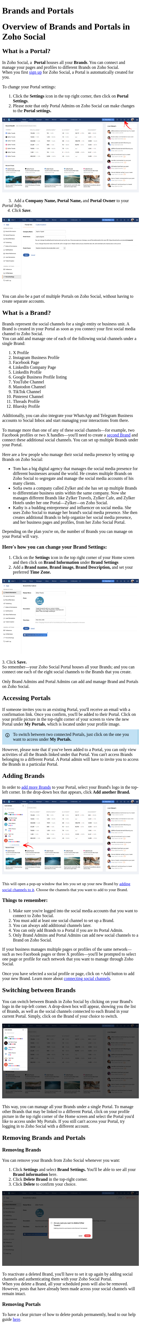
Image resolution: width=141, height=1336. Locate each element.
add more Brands (36, 787)
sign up (35, 72)
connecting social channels (87, 978)
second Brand (119, 435)
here (16, 1319)
